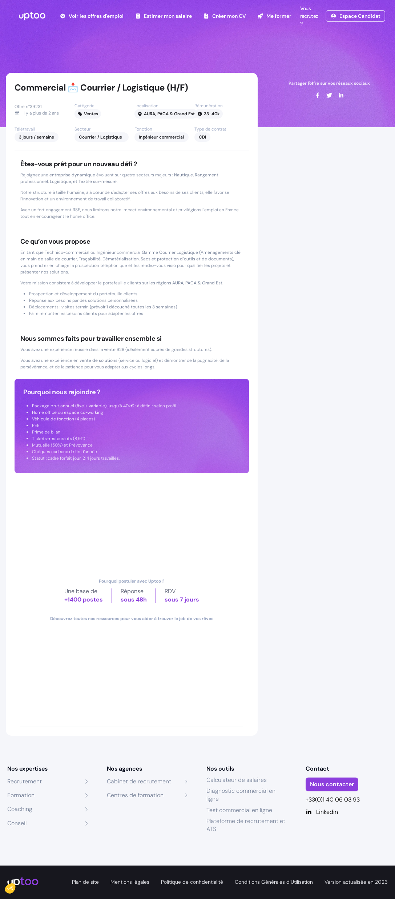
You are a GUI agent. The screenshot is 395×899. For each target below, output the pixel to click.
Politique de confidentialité (192, 882)
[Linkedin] (347, 812)
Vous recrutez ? (308, 16)
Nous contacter (332, 784)
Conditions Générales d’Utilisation (274, 882)
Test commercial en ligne (239, 810)
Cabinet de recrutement (139, 781)
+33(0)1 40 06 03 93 (333, 799)
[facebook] (317, 95)
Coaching (19, 809)
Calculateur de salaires (236, 780)
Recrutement (24, 781)
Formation (21, 795)
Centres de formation (135, 795)
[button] (15, 886)
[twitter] (329, 95)
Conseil (17, 823)
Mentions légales (129, 882)
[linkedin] (341, 95)
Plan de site (85, 882)
